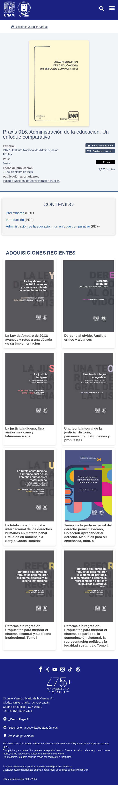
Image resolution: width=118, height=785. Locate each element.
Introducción (15, 220)
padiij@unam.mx (79, 769)
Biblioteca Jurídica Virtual (29, 26)
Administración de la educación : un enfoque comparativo (48, 226)
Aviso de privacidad (19, 736)
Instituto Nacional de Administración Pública (31, 180)
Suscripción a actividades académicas (31, 727)
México (7, 163)
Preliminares (15, 213)
